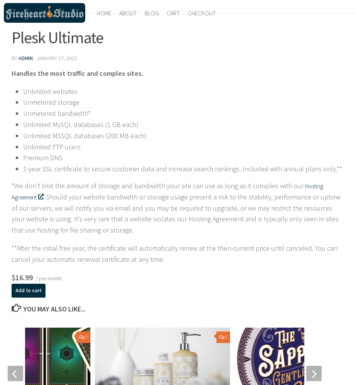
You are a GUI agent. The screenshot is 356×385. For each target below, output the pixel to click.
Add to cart (31, 291)
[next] (314, 374)
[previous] (15, 374)
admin (26, 58)
